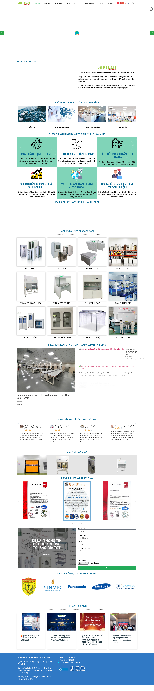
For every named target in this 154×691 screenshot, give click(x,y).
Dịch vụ (69, 3)
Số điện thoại (82, 535)
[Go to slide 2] (74, 523)
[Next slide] (42, 114)
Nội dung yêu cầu (84, 548)
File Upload (82, 561)
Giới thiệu (47, 3)
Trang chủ (37, 3)
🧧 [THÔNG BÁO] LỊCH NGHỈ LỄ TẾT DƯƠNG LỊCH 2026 (30, 638)
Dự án (79, 3)
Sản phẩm (59, 3)
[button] (133, 3)
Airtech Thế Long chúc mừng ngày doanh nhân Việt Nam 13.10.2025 (61, 638)
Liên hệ (110, 3)
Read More (20, 405)
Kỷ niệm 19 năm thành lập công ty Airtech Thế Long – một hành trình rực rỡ (123, 639)
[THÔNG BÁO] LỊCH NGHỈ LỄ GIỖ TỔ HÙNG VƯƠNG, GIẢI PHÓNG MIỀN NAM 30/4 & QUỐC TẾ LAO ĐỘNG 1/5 (93, 640)
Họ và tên (81, 528)
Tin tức (101, 3)
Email (80, 542)
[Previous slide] (21, 114)
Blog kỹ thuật (90, 3)
